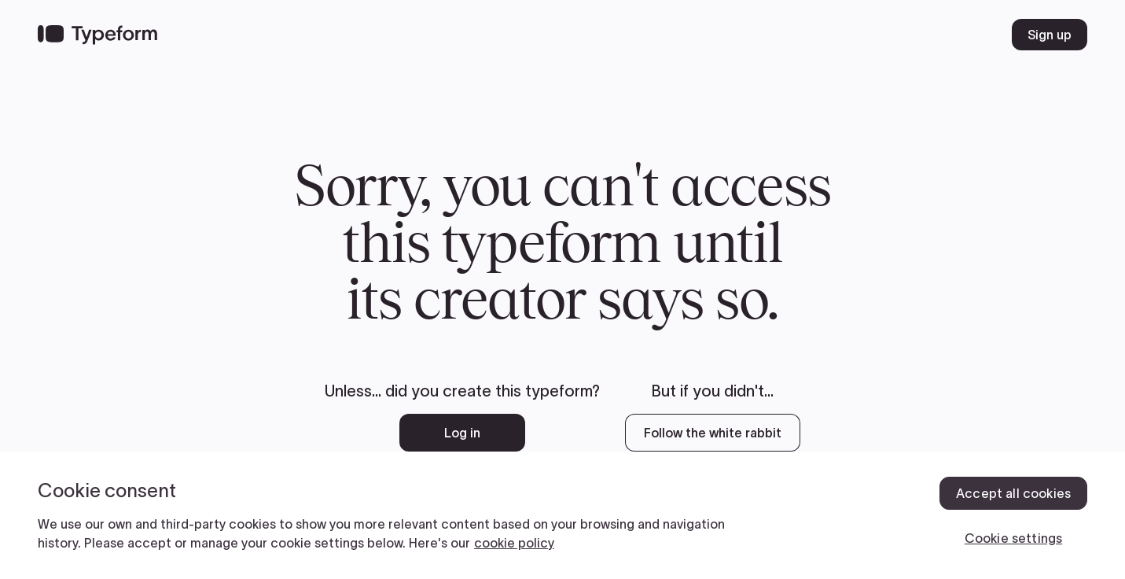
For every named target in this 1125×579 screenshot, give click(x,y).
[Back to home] (97, 34)
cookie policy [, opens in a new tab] (514, 543)
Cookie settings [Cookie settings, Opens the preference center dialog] (1013, 538)
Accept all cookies (1013, 493)
